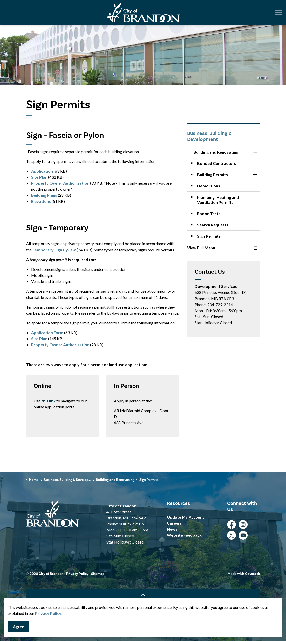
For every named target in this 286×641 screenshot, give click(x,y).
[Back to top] (143, 595)
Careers (174, 523)
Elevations (41, 201)
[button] (218, 247)
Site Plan (39, 177)
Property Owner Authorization (60, 183)
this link (48, 400)
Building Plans (44, 195)
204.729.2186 (131, 523)
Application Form (47, 332)
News (172, 529)
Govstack (252, 574)
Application (42, 171)
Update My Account (185, 517)
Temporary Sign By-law (54, 249)
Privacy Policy (48, 613)
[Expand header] (278, 12)
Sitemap (97, 574)
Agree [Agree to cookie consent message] (18, 627)
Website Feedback (184, 535)
